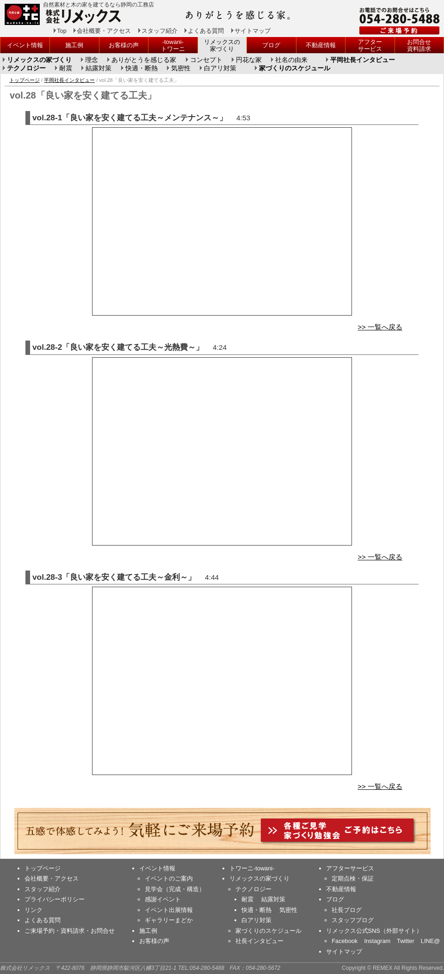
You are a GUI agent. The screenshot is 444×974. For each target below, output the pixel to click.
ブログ (271, 45)
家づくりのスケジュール (294, 68)
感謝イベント (163, 899)
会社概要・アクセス (104, 30)
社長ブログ (347, 909)
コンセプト (206, 60)
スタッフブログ (353, 920)
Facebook (345, 940)
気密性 (181, 68)
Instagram (377, 940)
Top (62, 30)
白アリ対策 (220, 68)
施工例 (74, 45)
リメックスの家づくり (222, 45)
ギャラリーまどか (169, 920)
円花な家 (249, 60)
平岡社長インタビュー (362, 60)
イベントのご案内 (169, 878)
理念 (91, 60)
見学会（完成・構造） (175, 889)
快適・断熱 (141, 68)
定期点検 (344, 878)
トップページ (24, 80)
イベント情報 (25, 45)
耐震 (65, 68)
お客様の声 (124, 45)
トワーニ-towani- (251, 868)
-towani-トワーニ (173, 45)
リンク (34, 909)
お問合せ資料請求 (419, 45)
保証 (368, 878)
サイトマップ (252, 30)
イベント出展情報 (169, 909)
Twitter (405, 940)
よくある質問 (206, 30)
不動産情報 (321, 45)
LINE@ (430, 940)
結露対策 (98, 68)
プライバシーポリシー (55, 899)
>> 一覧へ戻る (380, 327)
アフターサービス (370, 45)
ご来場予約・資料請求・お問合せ (70, 930)
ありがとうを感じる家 (143, 60)
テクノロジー (26, 68)
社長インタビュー (259, 940)
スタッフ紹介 (160, 30)
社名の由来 (291, 60)
